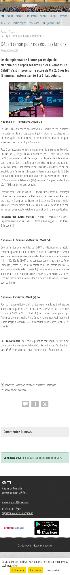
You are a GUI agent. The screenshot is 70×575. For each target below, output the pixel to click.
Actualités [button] (20, 16)
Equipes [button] (53, 16)
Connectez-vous (12, 458)
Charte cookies (25, 545)
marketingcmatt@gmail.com (15, 502)
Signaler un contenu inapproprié (17, 513)
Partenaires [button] (34, 23)
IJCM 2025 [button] (5, 23)
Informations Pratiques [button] (37, 16)
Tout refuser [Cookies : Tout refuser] (35, 570)
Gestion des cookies (42, 545)
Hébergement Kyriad (51, 23)
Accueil (10, 16)
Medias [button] (63, 16)
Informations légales (11, 509)
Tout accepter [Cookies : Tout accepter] (18, 570)
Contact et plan (19, 23)
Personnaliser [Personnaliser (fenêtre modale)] (53, 570)
